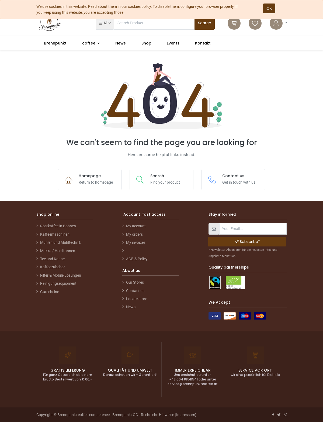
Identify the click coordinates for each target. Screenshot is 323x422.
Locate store (136, 299)
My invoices (135, 242)
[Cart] (234, 23)
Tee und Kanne (52, 259)
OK (269, 8)
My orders (134, 234)
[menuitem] (55, 43)
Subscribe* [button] (247, 241)
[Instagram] (285, 415)
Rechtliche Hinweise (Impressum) (168, 415)
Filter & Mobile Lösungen (60, 275)
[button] (105, 22)
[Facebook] (273, 415)
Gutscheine (49, 292)
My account (136, 226)
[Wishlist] (255, 23)
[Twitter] (279, 415)
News (131, 307)
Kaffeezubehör (52, 267)
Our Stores (135, 282)
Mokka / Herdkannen (57, 251)
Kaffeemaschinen (55, 234)
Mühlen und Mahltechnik (60, 242)
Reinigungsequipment (58, 283)
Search (204, 23)
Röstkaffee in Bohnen (58, 226)
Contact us (135, 291)
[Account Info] (278, 23)
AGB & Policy (137, 259)
